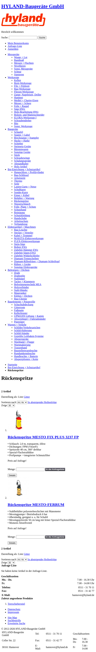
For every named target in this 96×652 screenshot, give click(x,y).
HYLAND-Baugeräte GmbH (32, 6)
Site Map (12, 617)
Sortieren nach (8, 402)
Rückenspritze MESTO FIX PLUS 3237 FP (43, 437)
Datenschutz (14, 609)
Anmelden (13, 49)
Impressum (13, 612)
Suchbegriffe (14, 620)
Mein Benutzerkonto (18, 43)
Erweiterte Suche (16, 623)
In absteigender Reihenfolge (42, 402)
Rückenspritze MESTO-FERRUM (36, 504)
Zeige (4, 405)
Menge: (12, 469)
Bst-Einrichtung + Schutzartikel (24, 367)
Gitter (27, 396)
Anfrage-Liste (15, 46)
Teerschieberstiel (16, 603)
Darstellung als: (9, 396)
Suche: (4, 37)
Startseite (12, 364)
